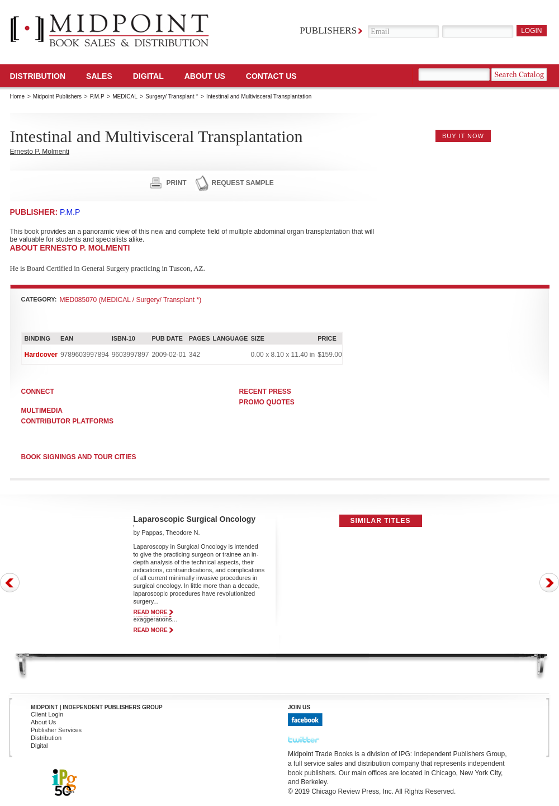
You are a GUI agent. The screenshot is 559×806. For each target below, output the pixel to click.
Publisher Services (56, 730)
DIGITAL (148, 76)
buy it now (463, 136)
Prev (10, 582)
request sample (243, 183)
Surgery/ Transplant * (171, 96)
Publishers (328, 30)
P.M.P (97, 96)
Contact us (271, 76)
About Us (204, 76)
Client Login (47, 714)
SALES (99, 76)
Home (17, 96)
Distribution (38, 76)
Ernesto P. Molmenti (40, 151)
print (177, 183)
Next (549, 582)
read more (151, 612)
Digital (39, 745)
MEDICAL (124, 96)
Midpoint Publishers (57, 96)
